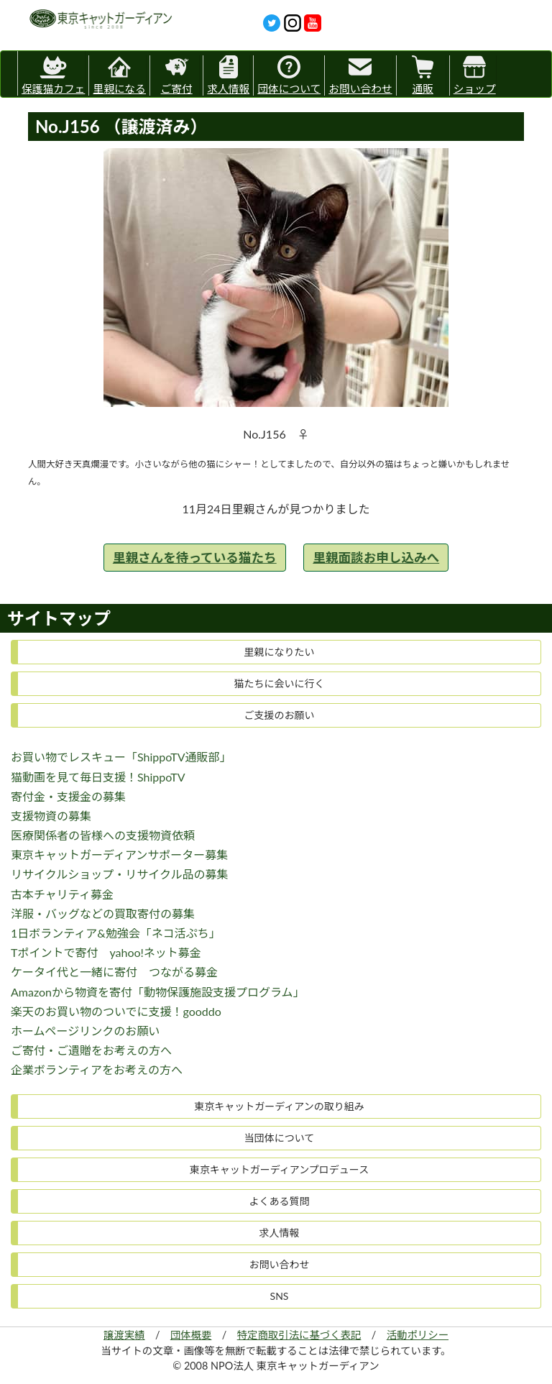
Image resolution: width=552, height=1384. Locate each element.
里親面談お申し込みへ (376, 557)
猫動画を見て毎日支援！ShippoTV (98, 777)
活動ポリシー (417, 1335)
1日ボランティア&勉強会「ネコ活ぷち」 (116, 933)
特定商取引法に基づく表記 (299, 1335)
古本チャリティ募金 (62, 894)
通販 (422, 75)
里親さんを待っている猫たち (195, 557)
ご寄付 (177, 75)
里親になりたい (279, 652)
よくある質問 (279, 1201)
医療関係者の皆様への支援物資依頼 (103, 835)
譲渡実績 (124, 1335)
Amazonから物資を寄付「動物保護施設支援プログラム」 (158, 992)
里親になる (119, 75)
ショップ (475, 75)
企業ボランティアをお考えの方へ (97, 1069)
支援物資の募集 (51, 815)
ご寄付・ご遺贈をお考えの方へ (91, 1050)
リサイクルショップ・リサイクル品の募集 (119, 874)
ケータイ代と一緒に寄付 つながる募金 (114, 972)
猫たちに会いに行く (279, 683)
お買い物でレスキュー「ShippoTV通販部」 (121, 757)
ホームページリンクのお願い (85, 1030)
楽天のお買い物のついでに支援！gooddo (116, 1011)
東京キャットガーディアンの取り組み (279, 1106)
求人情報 (228, 75)
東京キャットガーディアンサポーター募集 (119, 854)
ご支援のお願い (279, 715)
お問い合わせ (360, 75)
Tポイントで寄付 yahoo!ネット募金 (106, 952)
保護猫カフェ (53, 73)
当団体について (279, 1138)
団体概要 (191, 1335)
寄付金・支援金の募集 (68, 796)
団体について (289, 75)
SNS (279, 1296)
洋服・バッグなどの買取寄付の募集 (103, 913)
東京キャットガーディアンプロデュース (279, 1169)
